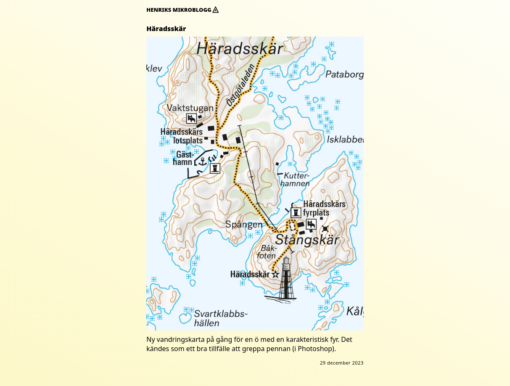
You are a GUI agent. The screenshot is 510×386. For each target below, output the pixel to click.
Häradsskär (166, 28)
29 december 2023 (342, 363)
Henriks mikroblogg (182, 9)
